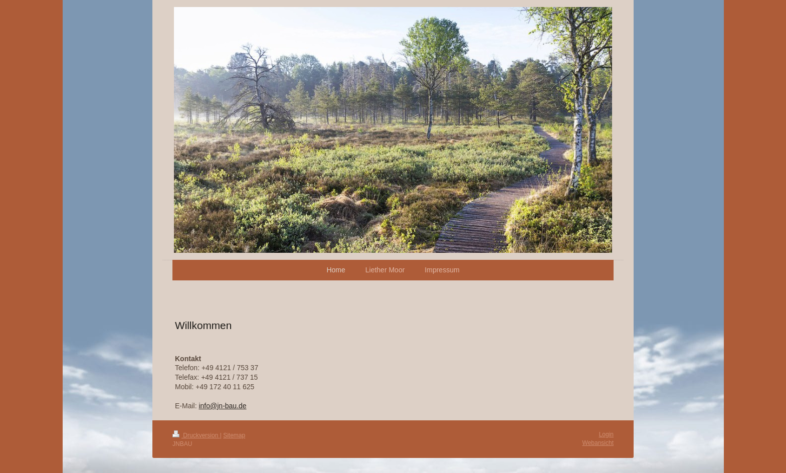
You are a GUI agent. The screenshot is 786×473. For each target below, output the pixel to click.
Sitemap (234, 435)
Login (606, 434)
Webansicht (598, 442)
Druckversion (196, 435)
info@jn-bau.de (222, 406)
